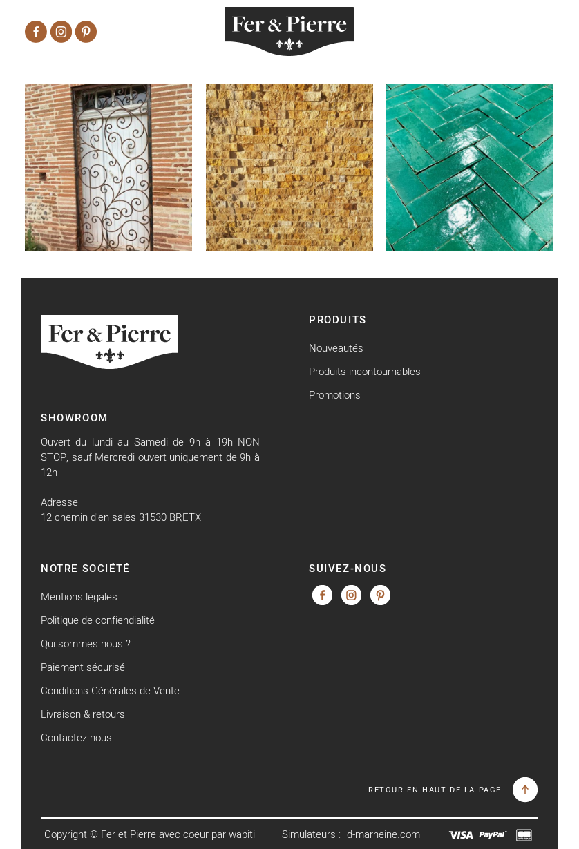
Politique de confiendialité (98, 620)
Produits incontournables (365, 371)
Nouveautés (336, 348)
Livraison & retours (83, 714)
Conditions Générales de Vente (110, 690)
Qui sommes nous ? (86, 643)
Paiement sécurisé (83, 667)
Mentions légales (79, 596)
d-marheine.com (383, 834)
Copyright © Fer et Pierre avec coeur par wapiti (149, 834)
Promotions (335, 395)
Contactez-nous (76, 737)
